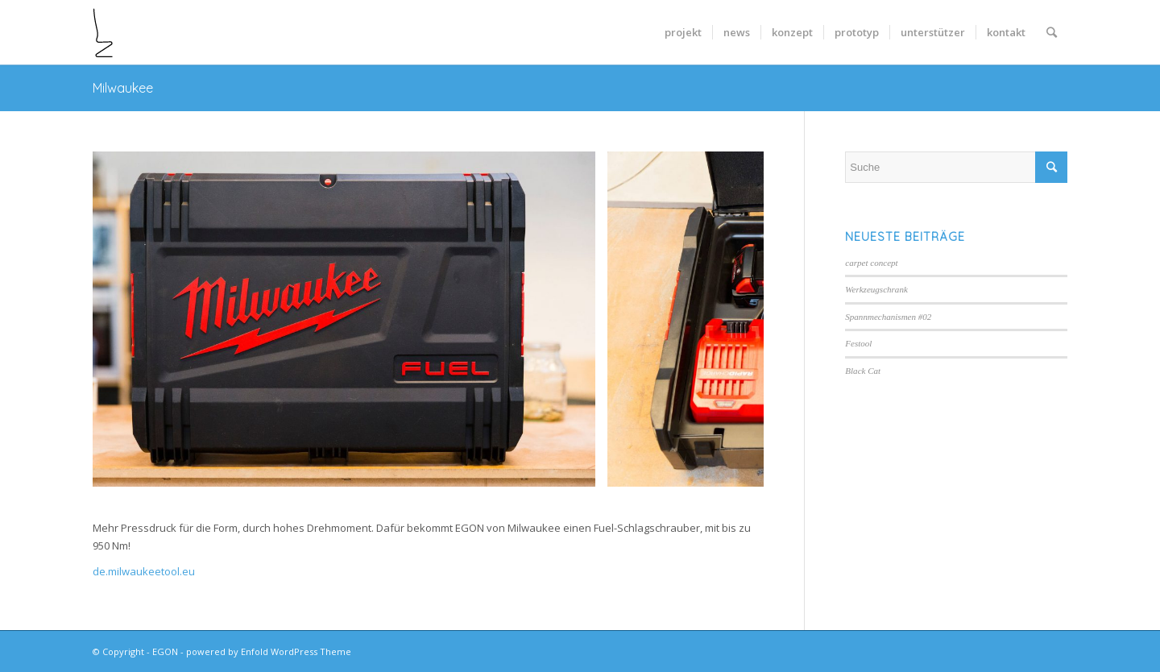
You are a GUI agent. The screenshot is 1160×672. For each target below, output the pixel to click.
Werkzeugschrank (876, 289)
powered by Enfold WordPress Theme (268, 651)
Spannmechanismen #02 (888, 316)
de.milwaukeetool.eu (144, 571)
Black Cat (862, 370)
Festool (858, 343)
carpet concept (871, 263)
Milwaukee (123, 88)
